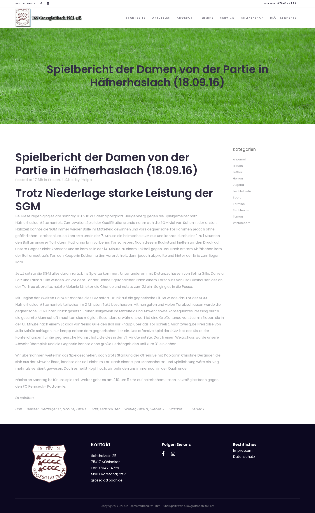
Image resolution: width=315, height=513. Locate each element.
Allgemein (240, 159)
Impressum (242, 450)
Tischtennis (241, 210)
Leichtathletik (242, 191)
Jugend (238, 185)
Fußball (68, 179)
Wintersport (241, 223)
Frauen (54, 179)
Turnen (238, 216)
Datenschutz (244, 456)
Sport (237, 197)
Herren (238, 178)
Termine (239, 204)
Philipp (86, 179)
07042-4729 (286, 3)
